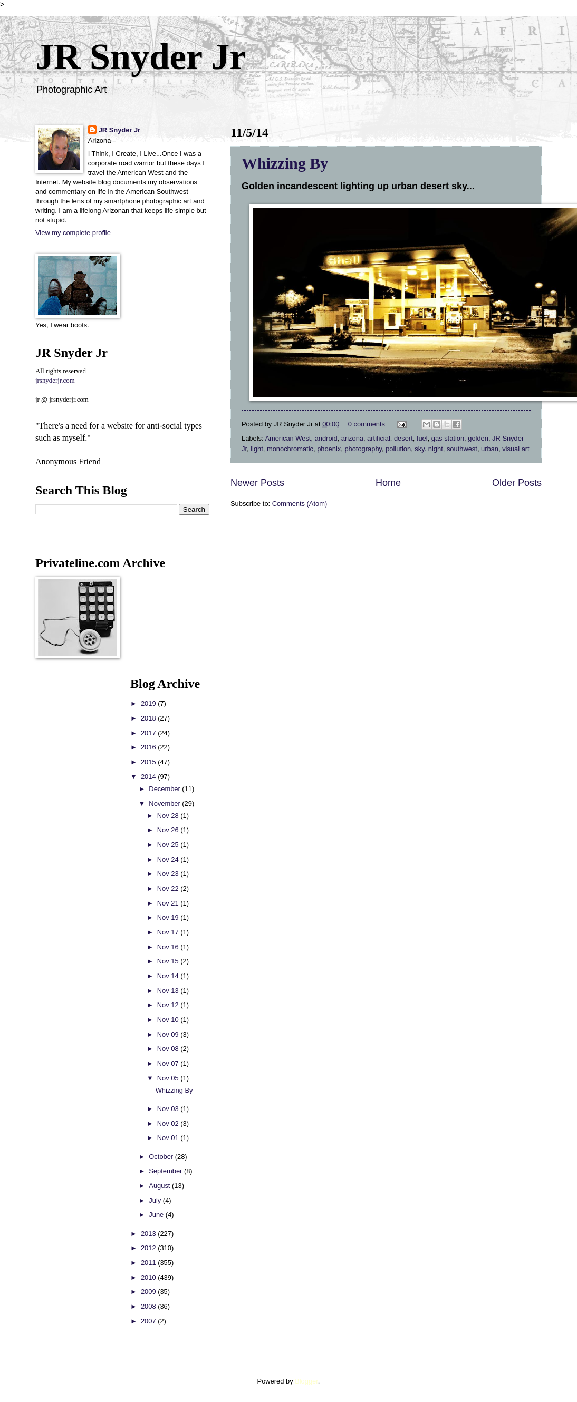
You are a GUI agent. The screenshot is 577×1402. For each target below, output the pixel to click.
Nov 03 (168, 1109)
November (165, 803)
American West (288, 438)
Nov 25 (168, 845)
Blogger (306, 1381)
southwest (462, 449)
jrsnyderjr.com (55, 380)
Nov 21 (168, 903)
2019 (149, 703)
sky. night (429, 449)
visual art (516, 449)
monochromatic (290, 449)
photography (363, 449)
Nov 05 (168, 1078)
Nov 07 (168, 1063)
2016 (149, 747)
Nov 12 (168, 1005)
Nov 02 (168, 1123)
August (160, 1186)
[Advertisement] (67, 835)
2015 (149, 762)
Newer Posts (257, 483)
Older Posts (517, 483)
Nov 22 (168, 888)
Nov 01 (168, 1138)
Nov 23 (168, 874)
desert (403, 438)
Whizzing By (285, 163)
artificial (378, 438)
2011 (149, 1263)
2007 (149, 1321)
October (162, 1157)
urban (489, 449)
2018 (149, 718)
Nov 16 (168, 947)
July (155, 1200)
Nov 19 (168, 917)
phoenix (329, 449)
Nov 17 (168, 932)
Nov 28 (168, 816)
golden (478, 438)
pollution (398, 449)
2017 (149, 733)
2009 (149, 1292)
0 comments (366, 424)
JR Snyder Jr (140, 56)
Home (388, 483)
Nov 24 (168, 859)
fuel (422, 438)
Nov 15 (168, 961)
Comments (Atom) (299, 504)
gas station (447, 438)
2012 (149, 1248)
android (326, 438)
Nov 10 (168, 1020)
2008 (149, 1306)
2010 (149, 1277)
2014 (149, 777)
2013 (149, 1234)
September (166, 1171)
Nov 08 (168, 1049)
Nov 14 (168, 976)
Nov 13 (168, 991)
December (165, 789)
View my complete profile (73, 233)
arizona (352, 438)
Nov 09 (168, 1034)
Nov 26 (168, 830)
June (157, 1215)
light (257, 449)
